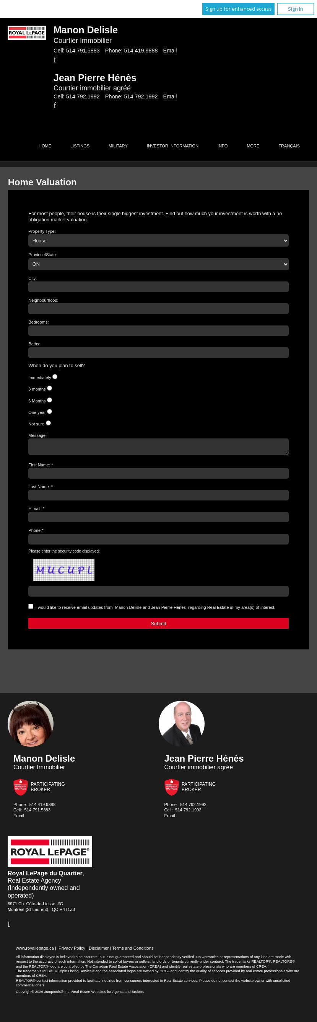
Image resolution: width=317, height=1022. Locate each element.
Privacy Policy (72, 950)
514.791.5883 (83, 50)
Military (118, 146)
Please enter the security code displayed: (64, 553)
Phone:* (35, 532)
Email (170, 50)
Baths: (34, 344)
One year (37, 412)
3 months (37, 389)
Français (289, 146)
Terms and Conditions (132, 950)
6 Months (37, 401)
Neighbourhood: (43, 300)
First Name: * (40, 467)
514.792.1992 (83, 96)
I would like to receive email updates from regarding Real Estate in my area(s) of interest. (155, 609)
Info (223, 146)
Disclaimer (99, 950)
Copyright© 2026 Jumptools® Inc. (43, 994)
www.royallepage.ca (35, 950)
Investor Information (172, 146)
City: (32, 278)
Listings (79, 146)
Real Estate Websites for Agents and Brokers (108, 994)
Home (45, 146)
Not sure (36, 424)
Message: (37, 435)
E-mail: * (36, 511)
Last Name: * (40, 489)
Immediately (39, 377)
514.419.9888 (141, 50)
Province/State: (42, 254)
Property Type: (41, 231)
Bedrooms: (38, 322)
